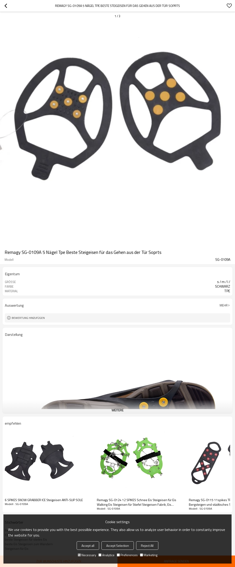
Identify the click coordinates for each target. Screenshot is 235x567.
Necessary (87, 555)
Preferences (127, 555)
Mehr (224, 305)
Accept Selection (117, 545)
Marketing (148, 555)
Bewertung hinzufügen (28, 318)
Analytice (106, 555)
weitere (117, 410)
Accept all (87, 545)
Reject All (147, 545)
